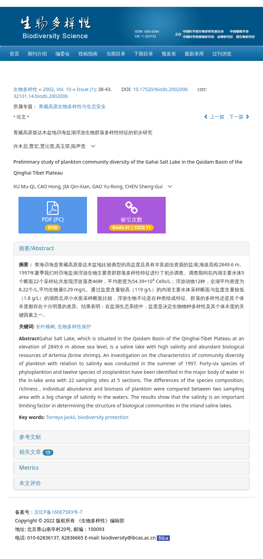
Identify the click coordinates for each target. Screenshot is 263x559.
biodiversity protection (103, 417)
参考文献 (30, 437)
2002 (48, 89)
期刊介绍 (37, 53)
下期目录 (143, 53)
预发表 (169, 53)
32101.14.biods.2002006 (40, 96)
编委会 (62, 53)
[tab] (131, 248)
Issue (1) (86, 89)
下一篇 (239, 116)
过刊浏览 (221, 53)
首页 (14, 53)
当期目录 (115, 53)
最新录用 (194, 53)
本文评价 (30, 483)
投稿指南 (88, 53)
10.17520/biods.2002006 (160, 89)
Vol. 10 (63, 89)
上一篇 (214, 116)
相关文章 (36, 452)
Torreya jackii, (62, 417)
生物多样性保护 (74, 326)
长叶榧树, (47, 326)
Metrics (29, 467)
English (18, 68)
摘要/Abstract (36, 248)
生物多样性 (25, 89)
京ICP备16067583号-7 (58, 512)
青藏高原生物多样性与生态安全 (72, 106)
